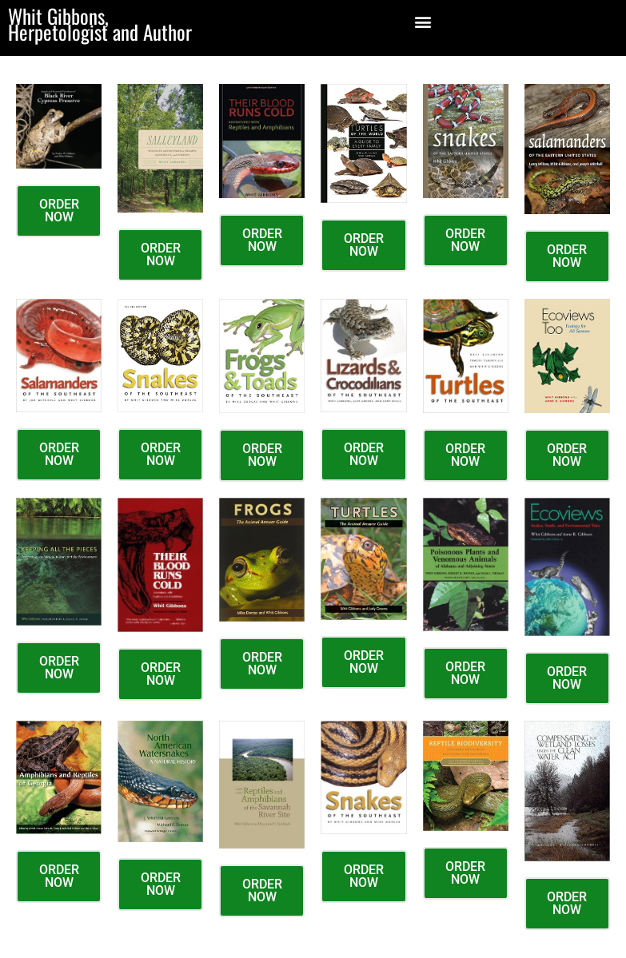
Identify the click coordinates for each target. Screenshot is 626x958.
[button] (422, 21)
